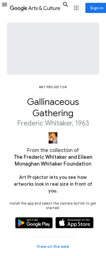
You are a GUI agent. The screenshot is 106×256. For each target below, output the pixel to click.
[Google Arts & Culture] (35, 8)
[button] (4, 8)
